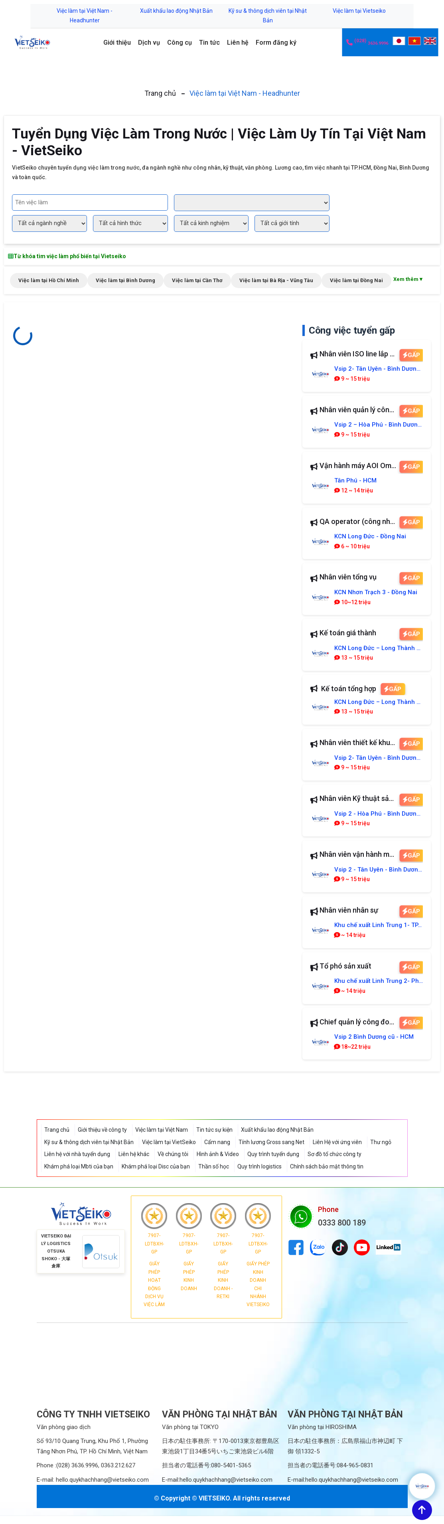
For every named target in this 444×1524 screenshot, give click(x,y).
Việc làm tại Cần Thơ (197, 280)
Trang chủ (160, 93)
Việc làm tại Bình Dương (125, 280)
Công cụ (179, 42)
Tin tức (209, 42)
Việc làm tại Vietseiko (359, 11)
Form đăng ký (276, 42)
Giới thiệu (117, 42)
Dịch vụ (149, 42)
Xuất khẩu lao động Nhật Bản (176, 11)
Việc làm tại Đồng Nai (356, 280)
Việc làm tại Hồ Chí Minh (48, 280)
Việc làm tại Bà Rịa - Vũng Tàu (276, 280)
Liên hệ (238, 42)
